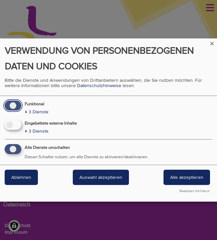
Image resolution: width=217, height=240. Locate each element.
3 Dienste (37, 112)
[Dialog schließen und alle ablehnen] (212, 43)
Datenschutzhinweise (99, 85)
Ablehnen (21, 177)
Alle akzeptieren (186, 177)
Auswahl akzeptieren (100, 177)
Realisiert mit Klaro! (194, 191)
